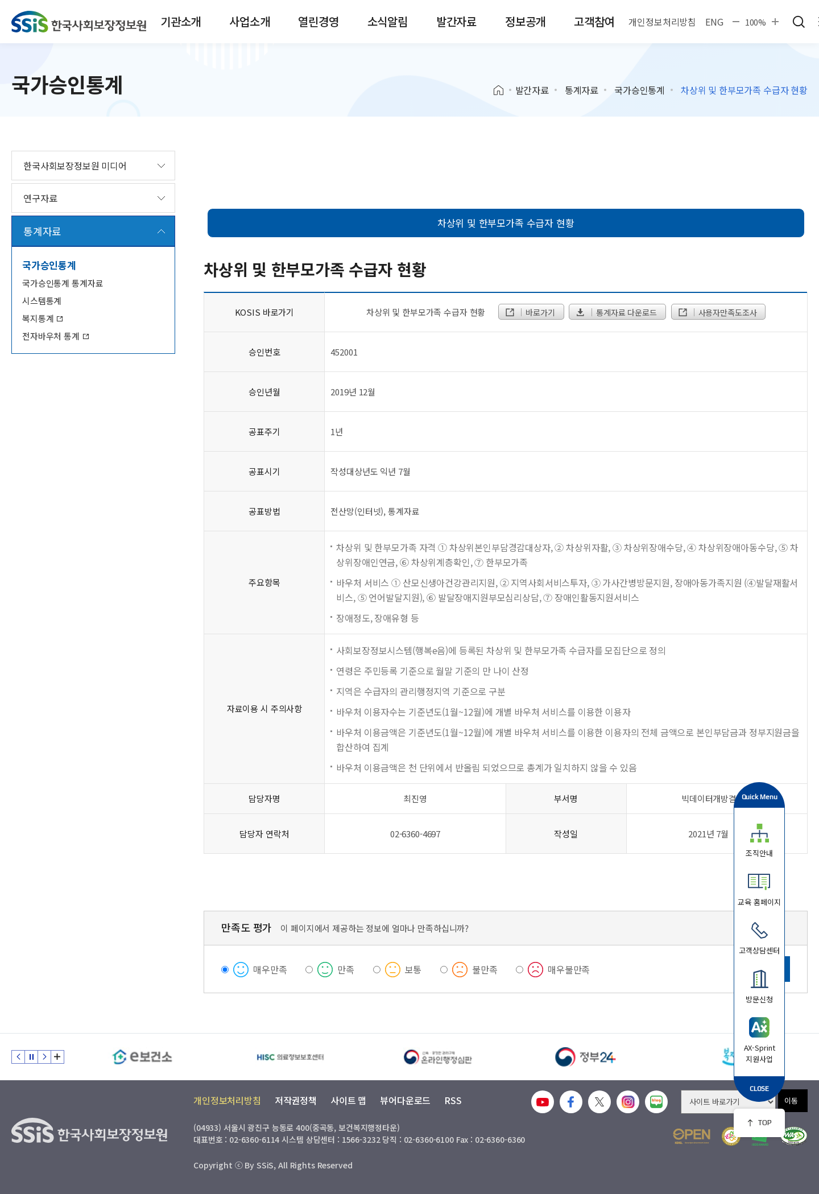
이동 (791, 1100)
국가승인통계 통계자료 (62, 283)
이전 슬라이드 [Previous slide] (18, 1057)
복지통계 (42, 318)
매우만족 (270, 969)
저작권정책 (296, 1100)
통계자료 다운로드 (615, 312)
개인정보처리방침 (662, 21)
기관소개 (180, 21)
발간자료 (456, 21)
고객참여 (594, 21)
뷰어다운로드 (405, 1100)
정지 (31, 1057)
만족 (345, 969)
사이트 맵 (348, 1100)
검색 (798, 21)
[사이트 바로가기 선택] (728, 1102)
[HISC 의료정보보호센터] (290, 1057)
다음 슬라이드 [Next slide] (44, 1057)
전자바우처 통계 (55, 336)
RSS (453, 1100)
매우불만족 (569, 969)
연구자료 (40, 198)
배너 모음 (57, 1057)
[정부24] (586, 1057)
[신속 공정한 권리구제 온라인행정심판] (438, 1057)
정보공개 (525, 21)
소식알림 (387, 21)
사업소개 (249, 21)
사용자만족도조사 (717, 312)
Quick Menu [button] (759, 796)
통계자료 (581, 89)
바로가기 (529, 312)
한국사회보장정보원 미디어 (75, 165)
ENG (714, 21)
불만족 (485, 969)
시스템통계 (41, 301)
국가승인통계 (639, 89)
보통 (413, 969)
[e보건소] (142, 1057)
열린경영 (318, 21)
